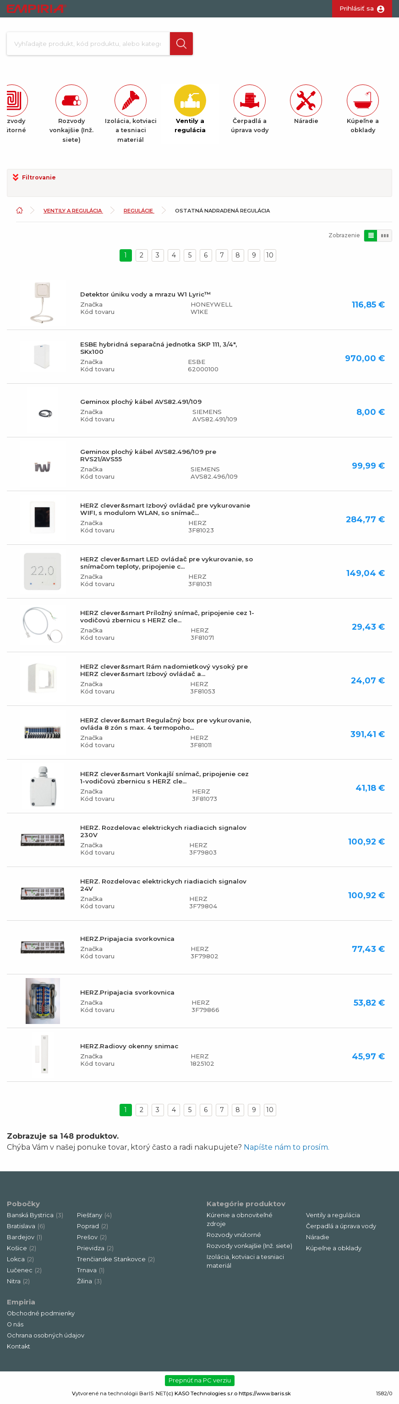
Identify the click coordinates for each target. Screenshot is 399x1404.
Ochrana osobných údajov (45, 1338)
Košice (21, 1250)
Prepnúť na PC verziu (200, 1383)
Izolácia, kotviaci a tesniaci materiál (245, 1264)
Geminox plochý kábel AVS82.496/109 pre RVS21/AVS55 (148, 458)
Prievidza (95, 1250)
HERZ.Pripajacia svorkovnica (127, 941)
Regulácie (139, 213)
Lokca (20, 1262)
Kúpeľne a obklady (333, 1250)
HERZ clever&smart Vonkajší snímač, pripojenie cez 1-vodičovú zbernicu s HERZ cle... (164, 780)
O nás (15, 1327)
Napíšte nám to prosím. (286, 1150)
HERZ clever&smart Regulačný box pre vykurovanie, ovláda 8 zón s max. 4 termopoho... (165, 726)
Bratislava (26, 1228)
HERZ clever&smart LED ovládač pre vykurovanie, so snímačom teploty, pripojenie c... (166, 565)
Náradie (317, 1239)
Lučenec (24, 1273)
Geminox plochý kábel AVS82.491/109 (141, 404)
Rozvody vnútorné (234, 1237)
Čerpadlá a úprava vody (341, 1228)
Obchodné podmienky (41, 1316)
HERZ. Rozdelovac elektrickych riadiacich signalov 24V (163, 887)
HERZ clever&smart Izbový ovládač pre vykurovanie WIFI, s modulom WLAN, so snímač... (165, 511)
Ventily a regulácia (73, 213)
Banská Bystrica (35, 1217)
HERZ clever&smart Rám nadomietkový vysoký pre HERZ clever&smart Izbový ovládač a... (164, 673)
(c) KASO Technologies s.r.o (201, 1396)
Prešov (92, 1239)
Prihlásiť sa (356, 8)
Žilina (89, 1284)
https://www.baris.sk (265, 1396)
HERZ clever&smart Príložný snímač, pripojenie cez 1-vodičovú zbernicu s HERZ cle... (167, 619)
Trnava (90, 1273)
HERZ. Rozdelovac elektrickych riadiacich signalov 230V (163, 834)
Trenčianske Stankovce (116, 1262)
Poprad (92, 1228)
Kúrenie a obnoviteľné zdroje (240, 1222)
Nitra (18, 1284)
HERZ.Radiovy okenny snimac (129, 1048)
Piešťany (94, 1217)
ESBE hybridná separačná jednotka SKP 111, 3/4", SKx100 (158, 350)
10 (269, 258)
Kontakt (18, 1349)
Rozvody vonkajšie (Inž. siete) (249, 1248)
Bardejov (24, 1239)
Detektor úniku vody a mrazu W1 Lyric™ (145, 297)
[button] (178, 45)
